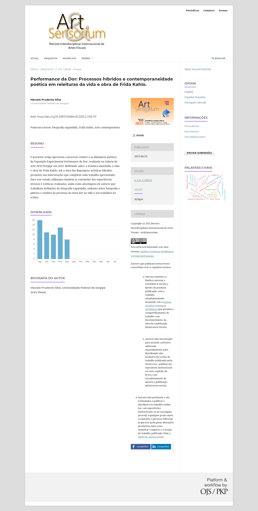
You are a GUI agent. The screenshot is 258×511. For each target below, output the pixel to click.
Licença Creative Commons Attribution (158, 305)
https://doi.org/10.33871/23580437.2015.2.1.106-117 (66, 116)
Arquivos (50, 58)
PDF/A (140, 135)
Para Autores (192, 131)
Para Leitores (192, 126)
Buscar (218, 58)
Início (34, 69)
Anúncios (69, 58)
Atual (34, 58)
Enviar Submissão (199, 152)
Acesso (223, 10)
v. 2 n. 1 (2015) (63, 69)
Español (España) (195, 97)
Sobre (86, 58)
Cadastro (209, 10)
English (189, 91)
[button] (140, 446)
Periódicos (192, 10)
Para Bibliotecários (195, 136)
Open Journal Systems (198, 69)
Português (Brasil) (195, 102)
